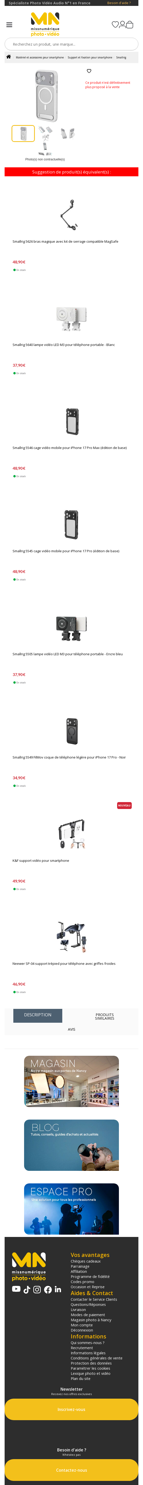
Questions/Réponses (88, 1304)
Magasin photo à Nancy (91, 1319)
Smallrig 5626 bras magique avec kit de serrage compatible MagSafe (65, 242)
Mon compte (82, 1324)
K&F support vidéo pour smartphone (41, 861)
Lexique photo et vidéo (90, 1373)
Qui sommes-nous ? (88, 1342)
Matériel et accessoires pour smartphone (40, 57)
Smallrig (121, 57)
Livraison (78, 1309)
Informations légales (88, 1352)
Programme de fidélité (90, 1276)
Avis (71, 1029)
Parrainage (80, 1266)
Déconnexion (82, 1330)
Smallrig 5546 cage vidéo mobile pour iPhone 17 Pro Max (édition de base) (70, 448)
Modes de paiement (88, 1314)
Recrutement (82, 1347)
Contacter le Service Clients (94, 1299)
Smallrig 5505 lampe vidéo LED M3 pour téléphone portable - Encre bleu (68, 654)
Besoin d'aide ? (119, 3)
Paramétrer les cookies (90, 1368)
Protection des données (91, 1363)
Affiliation (79, 1271)
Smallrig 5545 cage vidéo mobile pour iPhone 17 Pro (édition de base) (66, 551)
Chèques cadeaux (86, 1261)
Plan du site (80, 1378)
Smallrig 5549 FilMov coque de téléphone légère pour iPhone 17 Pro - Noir (69, 757)
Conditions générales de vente (96, 1357)
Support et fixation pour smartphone (90, 57)
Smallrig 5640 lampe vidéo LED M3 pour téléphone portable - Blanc (64, 345)
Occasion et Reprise (88, 1286)
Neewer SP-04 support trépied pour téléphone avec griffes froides (64, 964)
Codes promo (82, 1281)
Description (38, 1015)
